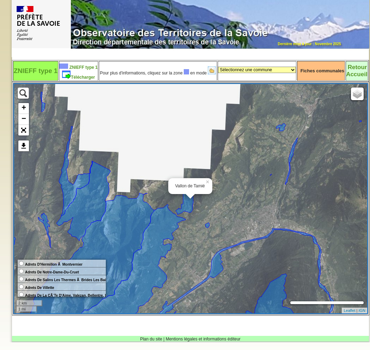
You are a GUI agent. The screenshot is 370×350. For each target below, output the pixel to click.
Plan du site (151, 339)
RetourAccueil (356, 71)
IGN (361, 310)
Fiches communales (322, 70)
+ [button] (24, 108)
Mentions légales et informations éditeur (203, 339)
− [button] (24, 119)
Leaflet (349, 310)
